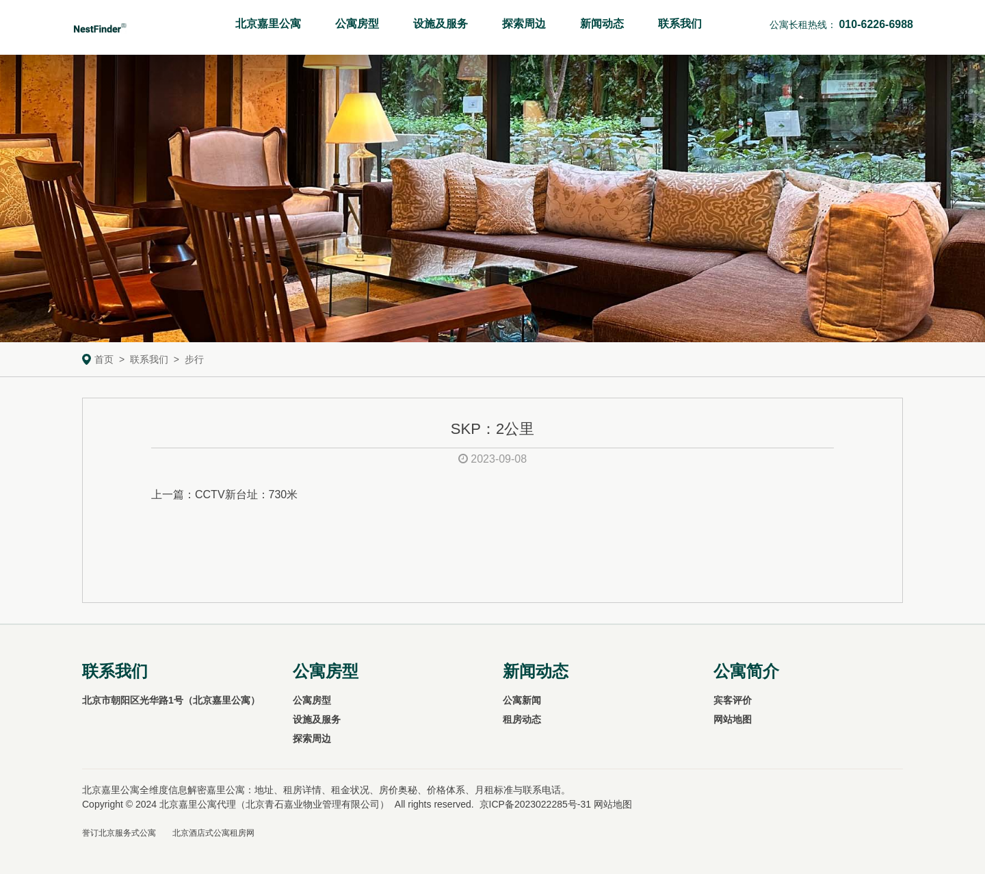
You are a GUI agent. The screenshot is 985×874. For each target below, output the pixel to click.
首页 (104, 359)
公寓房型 (357, 23)
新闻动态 (602, 23)
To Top (960, 836)
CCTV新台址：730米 (246, 494)
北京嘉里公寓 (268, 23)
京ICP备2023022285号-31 (535, 804)
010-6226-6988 (876, 24)
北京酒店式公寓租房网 (213, 833)
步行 (194, 359)
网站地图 (732, 719)
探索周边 (524, 23)
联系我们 (680, 23)
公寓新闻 (522, 700)
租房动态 (522, 719)
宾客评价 (732, 700)
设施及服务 (440, 23)
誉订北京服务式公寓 (119, 833)
